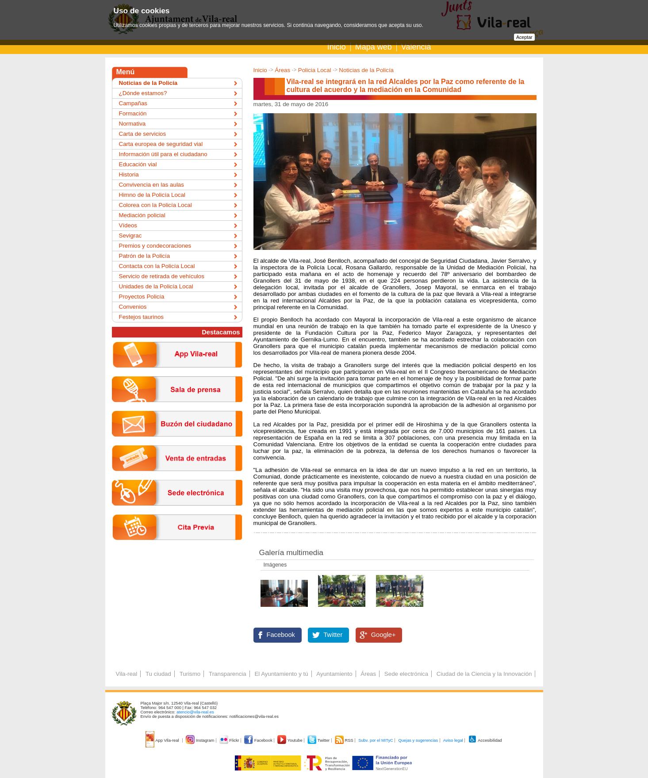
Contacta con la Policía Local (157, 266)
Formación (133, 113)
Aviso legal (453, 740)
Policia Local (314, 70)
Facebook (281, 634)
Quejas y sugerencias (418, 740)
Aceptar (524, 37)
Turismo (190, 674)
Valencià (416, 46)
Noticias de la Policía (366, 70)
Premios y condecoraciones (155, 245)
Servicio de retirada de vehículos (161, 276)
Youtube (290, 740)
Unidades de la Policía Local (156, 286)
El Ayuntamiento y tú (281, 674)
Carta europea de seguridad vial (161, 144)
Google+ (383, 634)
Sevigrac (130, 235)
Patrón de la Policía (144, 256)
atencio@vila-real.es (195, 712)
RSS (344, 740)
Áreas (282, 70)
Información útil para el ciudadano (163, 154)
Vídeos (128, 225)
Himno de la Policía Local (152, 195)
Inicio (336, 46)
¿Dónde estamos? (143, 93)
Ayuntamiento (334, 674)
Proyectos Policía (142, 296)
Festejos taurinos (141, 317)
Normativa (132, 123)
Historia (129, 174)
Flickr (229, 740)
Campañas (133, 103)
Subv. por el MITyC (375, 740)
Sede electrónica (406, 674)
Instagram (200, 740)
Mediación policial (142, 215)
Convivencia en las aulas (151, 184)
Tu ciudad (158, 674)
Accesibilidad (485, 740)
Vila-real (127, 674)
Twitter (332, 634)
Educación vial (138, 164)
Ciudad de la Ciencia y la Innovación (484, 674)
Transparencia (227, 674)
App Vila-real (163, 740)
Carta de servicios (142, 133)
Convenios (133, 306)
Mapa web (373, 46)
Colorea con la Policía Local (155, 205)
